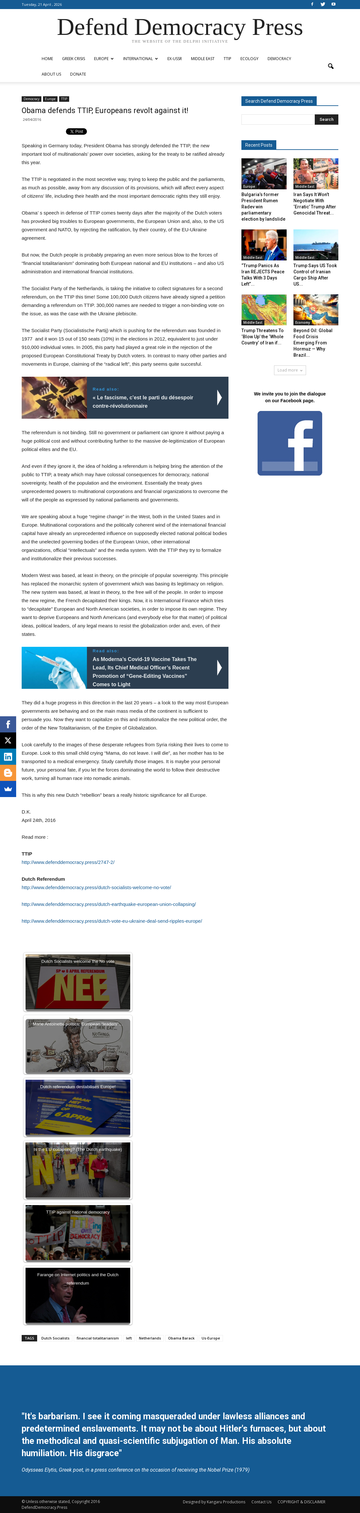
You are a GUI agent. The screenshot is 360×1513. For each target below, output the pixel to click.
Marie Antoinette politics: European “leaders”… (78, 1024)
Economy (302, 322)
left (129, 1338)
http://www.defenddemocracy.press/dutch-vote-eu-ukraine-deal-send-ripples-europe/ (112, 921)
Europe (104, 58)
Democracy (279, 58)
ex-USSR (174, 58)
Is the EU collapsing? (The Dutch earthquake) (78, 1149)
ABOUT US (51, 74)
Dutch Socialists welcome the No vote (77, 961)
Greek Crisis (73, 58)
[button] (330, 66)
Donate (78, 74)
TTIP (227, 58)
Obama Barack (181, 1338)
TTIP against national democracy (78, 1212)
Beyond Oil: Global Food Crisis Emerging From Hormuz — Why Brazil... (313, 343)
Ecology (249, 58)
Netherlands (150, 1338)
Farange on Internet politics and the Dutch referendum (77, 1279)
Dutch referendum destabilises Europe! (77, 1086)
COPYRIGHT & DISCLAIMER (301, 1502)
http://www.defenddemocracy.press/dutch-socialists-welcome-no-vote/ (96, 887)
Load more (290, 370)
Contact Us (261, 1502)
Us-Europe (211, 1338)
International (140, 58)
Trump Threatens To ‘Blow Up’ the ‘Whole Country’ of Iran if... (262, 336)
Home (47, 58)
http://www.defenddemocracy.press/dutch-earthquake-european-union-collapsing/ (109, 904)
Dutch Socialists (55, 1338)
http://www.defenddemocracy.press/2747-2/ (68, 862)
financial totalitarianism (98, 1338)
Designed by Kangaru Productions (214, 1502)
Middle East (203, 58)
